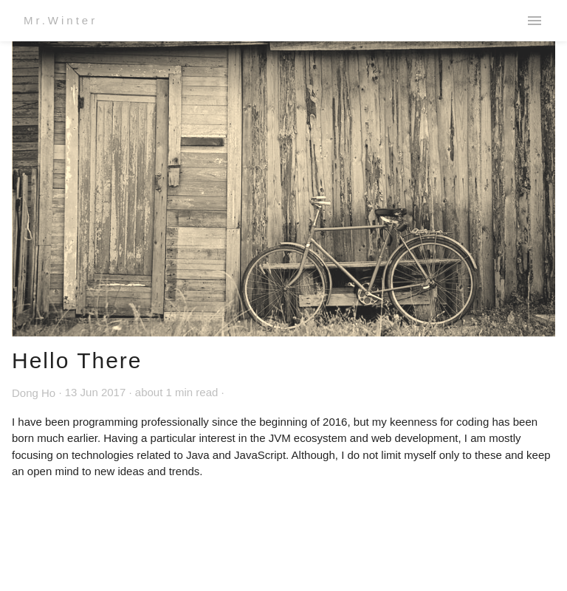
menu (534, 21)
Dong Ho (33, 393)
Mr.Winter (60, 20)
